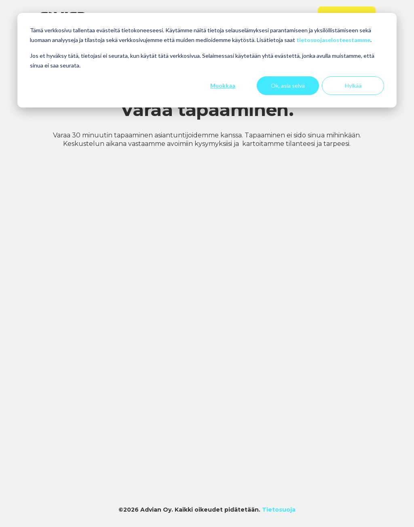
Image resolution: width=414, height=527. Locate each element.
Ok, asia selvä (288, 85)
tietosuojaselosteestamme (333, 39)
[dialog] (207, 60)
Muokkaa (222, 85)
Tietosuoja (279, 509)
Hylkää (353, 85)
